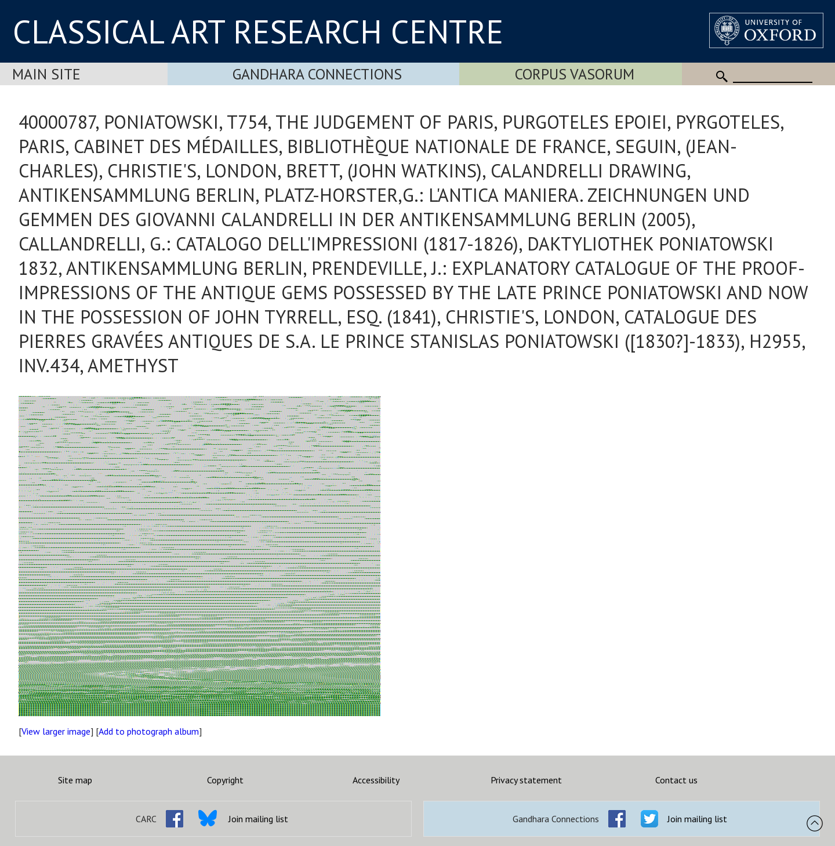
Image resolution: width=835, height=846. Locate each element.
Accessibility (376, 780)
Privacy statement (526, 780)
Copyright (225, 780)
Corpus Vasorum (574, 73)
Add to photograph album (149, 731)
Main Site (46, 73)
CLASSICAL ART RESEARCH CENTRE (258, 31)
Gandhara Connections (317, 73)
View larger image (55, 731)
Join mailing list (258, 819)
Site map (75, 780)
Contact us (676, 780)
